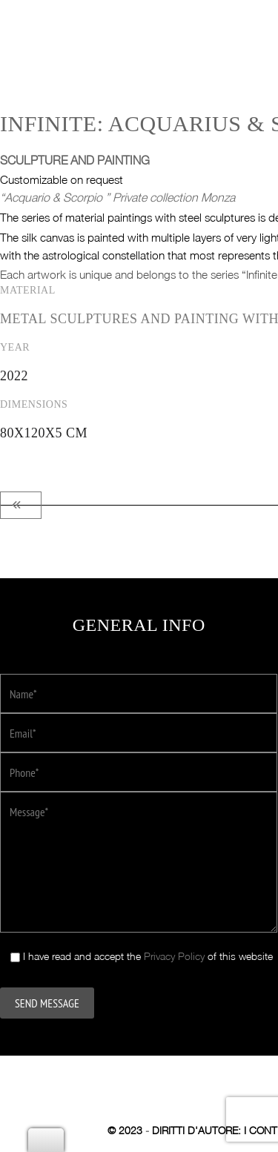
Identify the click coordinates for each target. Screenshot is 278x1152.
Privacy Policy (174, 946)
